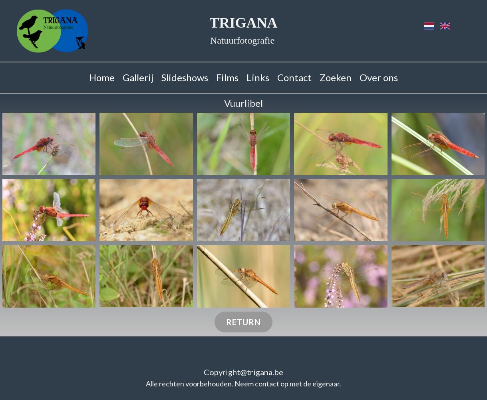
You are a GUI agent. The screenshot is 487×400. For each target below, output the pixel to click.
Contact (294, 77)
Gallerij (138, 77)
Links (257, 77)
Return (243, 322)
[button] (49, 144)
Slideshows (184, 77)
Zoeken (336, 77)
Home (102, 77)
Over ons (379, 77)
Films (227, 77)
